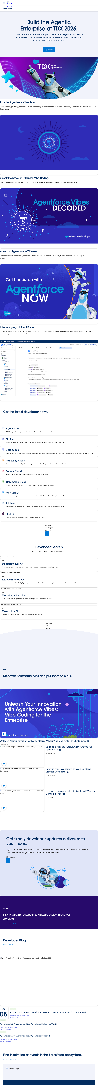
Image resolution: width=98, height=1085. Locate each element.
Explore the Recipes (8, 397)
